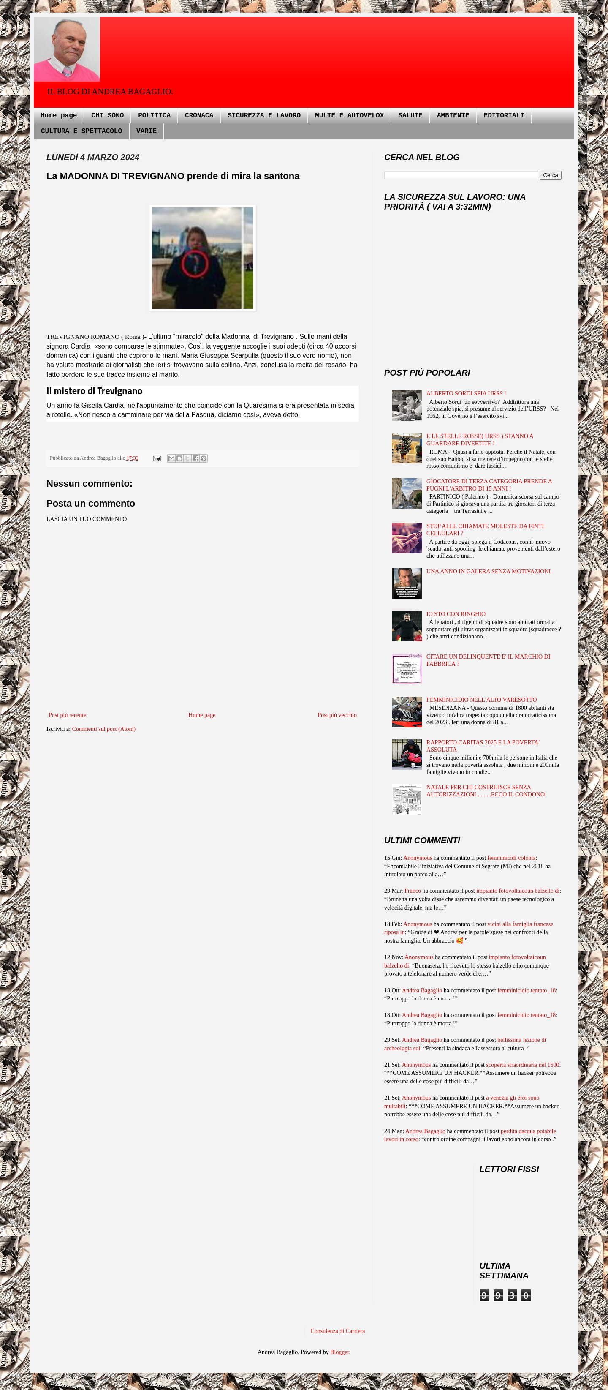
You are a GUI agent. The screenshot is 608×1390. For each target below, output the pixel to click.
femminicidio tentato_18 (526, 990)
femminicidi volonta (512, 858)
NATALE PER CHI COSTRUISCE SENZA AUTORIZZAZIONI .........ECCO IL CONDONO (485, 791)
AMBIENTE (453, 116)
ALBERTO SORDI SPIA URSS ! (466, 393)
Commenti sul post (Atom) (104, 729)
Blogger (339, 1352)
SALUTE (410, 116)
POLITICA (154, 116)
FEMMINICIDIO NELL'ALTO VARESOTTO (481, 700)
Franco (412, 891)
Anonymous (417, 858)
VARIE (146, 131)
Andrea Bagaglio (422, 990)
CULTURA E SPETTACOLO (81, 131)
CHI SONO (107, 116)
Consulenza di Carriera (338, 1331)
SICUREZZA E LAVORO (264, 116)
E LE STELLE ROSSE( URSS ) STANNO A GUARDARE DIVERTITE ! (479, 440)
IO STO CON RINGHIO (456, 614)
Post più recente (67, 715)
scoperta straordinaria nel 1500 (522, 1065)
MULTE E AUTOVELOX (349, 116)
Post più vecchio (337, 715)
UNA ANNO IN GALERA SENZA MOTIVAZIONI (488, 571)
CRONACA (199, 116)
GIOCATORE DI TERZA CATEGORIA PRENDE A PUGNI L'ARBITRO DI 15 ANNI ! (489, 485)
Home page (59, 116)
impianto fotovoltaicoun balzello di (517, 891)
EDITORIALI (504, 116)
